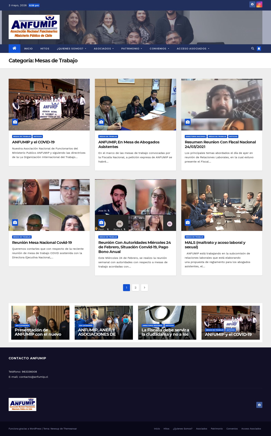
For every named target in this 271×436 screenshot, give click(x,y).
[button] (252, 48)
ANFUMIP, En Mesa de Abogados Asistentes (128, 144)
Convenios (159, 48)
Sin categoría (22, 325)
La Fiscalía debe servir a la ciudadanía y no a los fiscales (165, 334)
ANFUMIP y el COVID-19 (33, 142)
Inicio (28, 48)
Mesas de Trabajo (22, 136)
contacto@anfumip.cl (33, 376)
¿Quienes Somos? (71, 48)
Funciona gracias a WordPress (25, 428)
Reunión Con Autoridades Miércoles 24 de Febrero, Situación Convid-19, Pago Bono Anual (134, 247)
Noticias (38, 136)
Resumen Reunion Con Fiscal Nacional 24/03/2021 (220, 144)
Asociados (104, 48)
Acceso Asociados (193, 48)
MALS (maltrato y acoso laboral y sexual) (215, 244)
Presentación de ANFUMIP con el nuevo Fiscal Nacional (38, 334)
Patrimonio (131, 48)
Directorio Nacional (196, 136)
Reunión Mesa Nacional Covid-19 (42, 242)
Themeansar (70, 428)
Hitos (44, 48)
